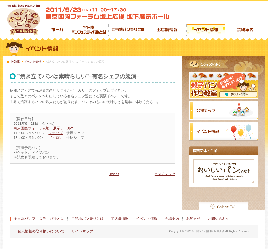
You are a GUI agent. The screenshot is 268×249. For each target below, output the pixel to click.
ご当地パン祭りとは (87, 218)
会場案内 (172, 218)
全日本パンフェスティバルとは (39, 218)
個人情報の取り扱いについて (41, 231)
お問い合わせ (218, 218)
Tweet (114, 174)
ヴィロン (55, 138)
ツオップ (55, 133)
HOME (15, 61)
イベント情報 (32, 61)
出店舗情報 (120, 218)
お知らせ (193, 218)
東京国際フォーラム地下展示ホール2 (43, 128)
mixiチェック (165, 174)
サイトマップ (82, 231)
